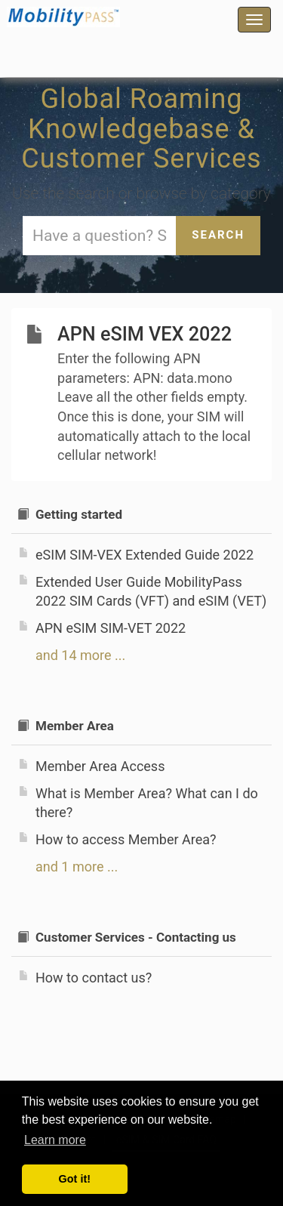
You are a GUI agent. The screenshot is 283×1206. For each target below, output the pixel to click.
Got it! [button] (75, 1179)
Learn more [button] (55, 1140)
